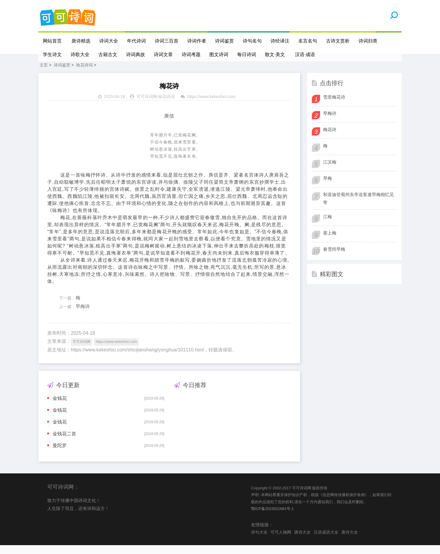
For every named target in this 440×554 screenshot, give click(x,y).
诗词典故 (135, 54)
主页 (44, 73)
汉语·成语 (305, 54)
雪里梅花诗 (334, 105)
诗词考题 (191, 54)
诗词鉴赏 (224, 40)
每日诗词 (246, 54)
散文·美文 (275, 54)
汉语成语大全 (326, 541)
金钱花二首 (64, 442)
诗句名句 (252, 40)
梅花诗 (329, 138)
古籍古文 (107, 54)
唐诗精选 (81, 40)
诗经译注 (280, 40)
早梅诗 (83, 315)
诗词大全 (109, 40)
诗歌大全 (80, 54)
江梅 (327, 225)
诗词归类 (368, 40)
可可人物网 (280, 541)
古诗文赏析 (338, 40)
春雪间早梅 (334, 257)
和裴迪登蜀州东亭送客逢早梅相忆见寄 (358, 207)
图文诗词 (218, 54)
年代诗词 (136, 40)
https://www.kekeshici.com (211, 105)
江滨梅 (329, 170)
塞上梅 (329, 241)
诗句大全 (259, 541)
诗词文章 (163, 54)
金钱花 (60, 407)
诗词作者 (197, 40)
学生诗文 (52, 54)
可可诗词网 (146, 105)
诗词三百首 (167, 40)
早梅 (327, 187)
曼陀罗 (60, 454)
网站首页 (52, 40)
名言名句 (308, 40)
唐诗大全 (302, 541)
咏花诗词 (84, 73)
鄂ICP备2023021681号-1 (272, 517)
